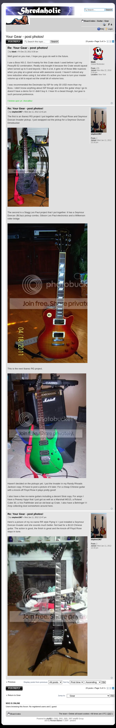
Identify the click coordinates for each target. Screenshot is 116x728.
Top (112, 103)
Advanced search (105, 12)
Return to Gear (14, 695)
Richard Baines (56, 721)
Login (110, 29)
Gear (106, 21)
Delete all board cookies (79, 714)
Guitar (100, 21)
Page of (99, 41)
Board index (89, 21)
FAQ (102, 29)
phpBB (49, 719)
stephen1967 (17, 112)
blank (14, 52)
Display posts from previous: (43, 682)
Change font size (110, 24)
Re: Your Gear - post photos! (28, 48)
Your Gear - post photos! (25, 37)
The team (63, 714)
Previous (11, 682)
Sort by (73, 682)
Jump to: (61, 696)
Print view (105, 24)
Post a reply (14, 41)
